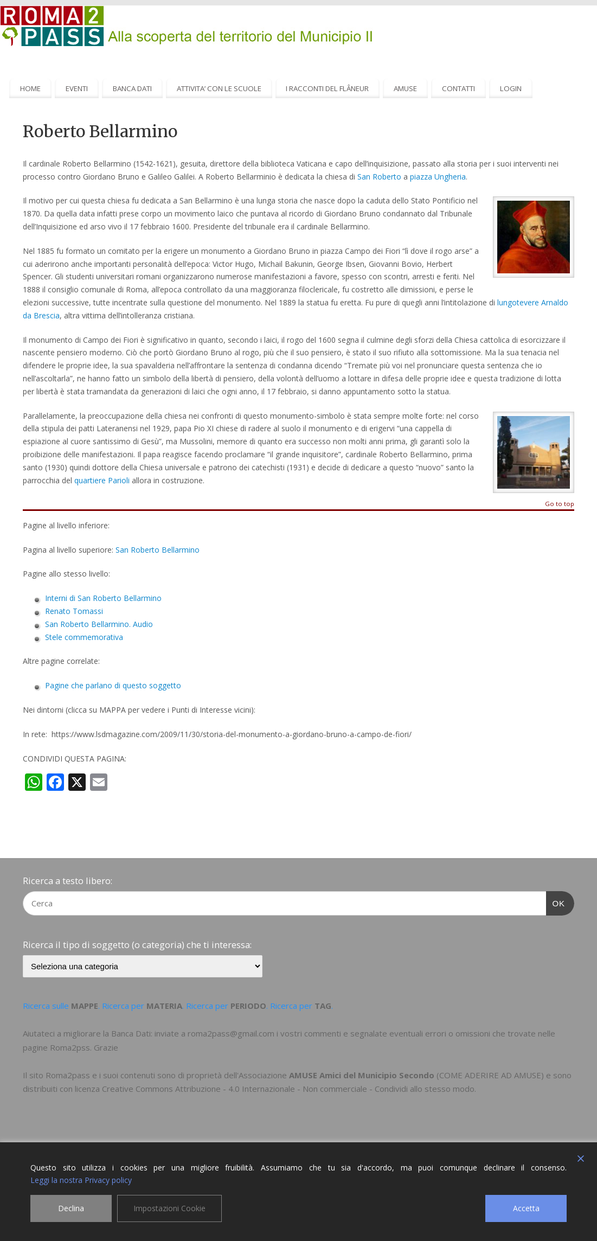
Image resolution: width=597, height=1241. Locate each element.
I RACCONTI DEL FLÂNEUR (327, 88)
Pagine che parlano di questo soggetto (113, 685)
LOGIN (511, 88)
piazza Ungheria (438, 176)
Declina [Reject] (71, 1208)
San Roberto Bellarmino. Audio (99, 624)
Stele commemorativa (84, 637)
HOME (30, 88)
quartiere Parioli (102, 480)
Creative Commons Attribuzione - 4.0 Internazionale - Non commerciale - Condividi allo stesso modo (288, 1088)
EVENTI (77, 88)
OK (556, 902)
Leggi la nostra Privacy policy (81, 1180)
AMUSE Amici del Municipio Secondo (361, 1075)
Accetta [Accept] (526, 1208)
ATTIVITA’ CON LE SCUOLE (219, 88)
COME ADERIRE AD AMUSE (490, 1075)
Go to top (559, 504)
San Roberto (379, 176)
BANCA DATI (132, 88)
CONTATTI (458, 88)
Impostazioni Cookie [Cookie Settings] (169, 1208)
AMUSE (405, 88)
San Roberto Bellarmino (157, 550)
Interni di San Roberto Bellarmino (103, 598)
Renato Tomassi (74, 611)
